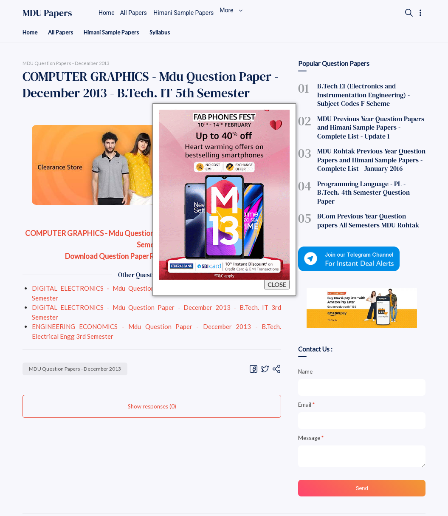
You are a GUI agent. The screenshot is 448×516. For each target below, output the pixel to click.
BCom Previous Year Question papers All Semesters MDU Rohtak (369, 201)
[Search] (408, 12)
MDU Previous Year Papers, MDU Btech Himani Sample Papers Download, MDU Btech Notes (147, 504)
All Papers (62, 32)
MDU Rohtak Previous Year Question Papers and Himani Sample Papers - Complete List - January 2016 (364, 153)
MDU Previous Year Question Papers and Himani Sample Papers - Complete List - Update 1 (369, 124)
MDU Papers (47, 12)
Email (306, 383)
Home (30, 32)
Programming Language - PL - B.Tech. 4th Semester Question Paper (371, 179)
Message (311, 417)
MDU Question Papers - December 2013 (79, 369)
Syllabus (166, 32)
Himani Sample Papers (115, 32)
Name (305, 350)
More (254, 12)
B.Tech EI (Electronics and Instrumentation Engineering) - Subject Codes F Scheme (368, 94)
